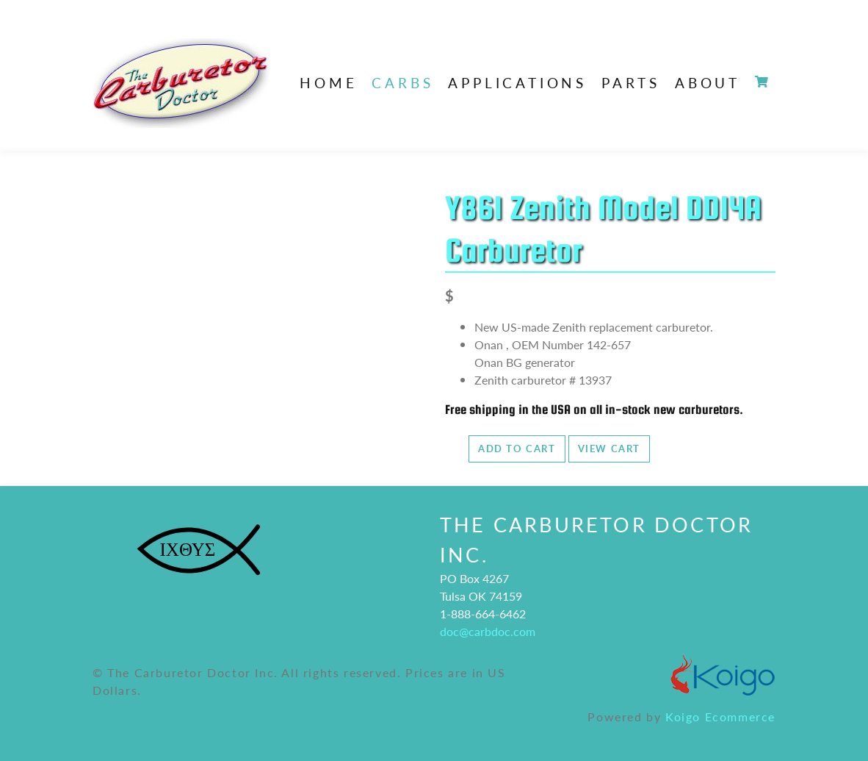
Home (328, 83)
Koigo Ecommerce (720, 716)
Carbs (402, 83)
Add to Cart (517, 448)
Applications (517, 83)
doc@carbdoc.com (487, 631)
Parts (630, 83)
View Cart (609, 448)
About (707, 83)
